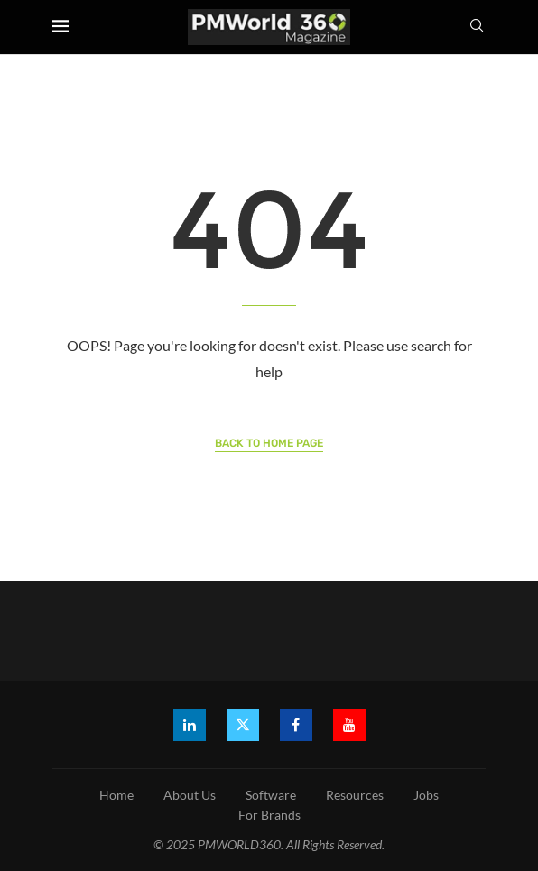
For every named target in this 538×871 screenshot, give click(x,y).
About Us (189, 794)
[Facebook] (296, 725)
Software (271, 794)
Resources (355, 794)
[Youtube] (349, 725)
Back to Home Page (269, 443)
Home (116, 794)
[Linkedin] (189, 725)
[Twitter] (243, 725)
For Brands (269, 814)
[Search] (477, 26)
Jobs (426, 794)
